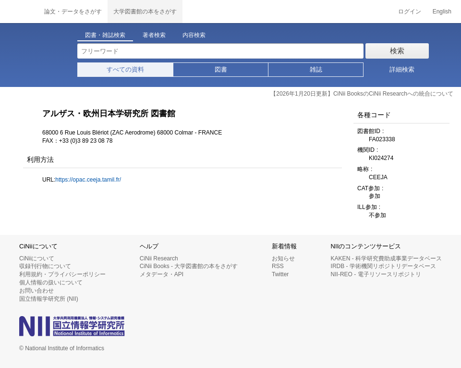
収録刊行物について (45, 266)
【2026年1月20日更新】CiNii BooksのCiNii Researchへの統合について (361, 93)
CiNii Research (159, 258)
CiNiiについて (36, 258)
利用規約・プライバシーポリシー (62, 274)
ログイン (409, 11)
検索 (397, 51)
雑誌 (316, 69)
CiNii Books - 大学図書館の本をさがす (189, 266)
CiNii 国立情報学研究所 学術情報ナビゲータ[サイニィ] (19, 11)
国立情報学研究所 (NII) (48, 298)
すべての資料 (125, 69)
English (442, 11)
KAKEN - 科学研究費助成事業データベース (386, 258)
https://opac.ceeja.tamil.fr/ (88, 179)
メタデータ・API (161, 274)
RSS (278, 266)
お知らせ (283, 258)
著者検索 (154, 35)
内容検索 (194, 35)
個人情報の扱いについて (51, 282)
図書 (221, 69)
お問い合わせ (36, 290)
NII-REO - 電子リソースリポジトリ (376, 274)
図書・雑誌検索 (105, 35)
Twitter (280, 274)
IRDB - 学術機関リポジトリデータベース (383, 266)
